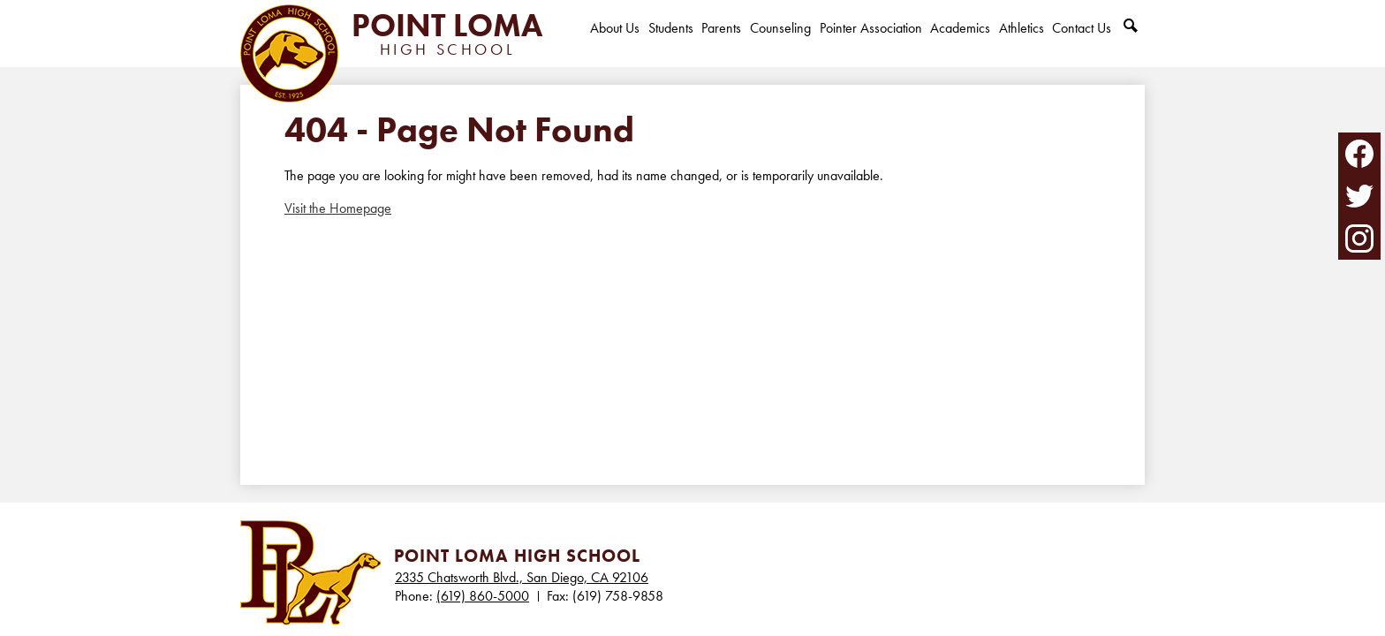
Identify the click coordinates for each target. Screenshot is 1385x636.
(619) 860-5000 (482, 596)
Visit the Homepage (337, 208)
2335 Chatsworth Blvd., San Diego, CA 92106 (521, 577)
